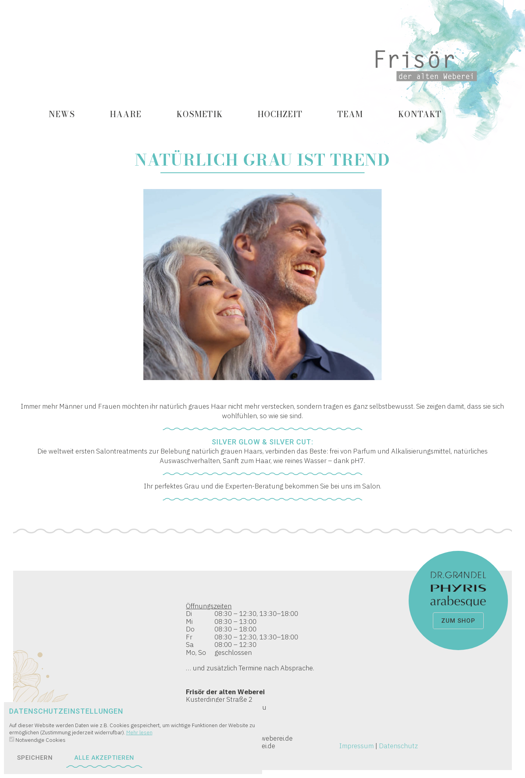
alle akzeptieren (104, 757)
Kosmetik (200, 114)
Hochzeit (280, 114)
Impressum (356, 745)
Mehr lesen (139, 732)
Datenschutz (398, 745)
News (61, 114)
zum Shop (458, 620)
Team (350, 114)
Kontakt (420, 114)
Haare (125, 114)
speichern (35, 757)
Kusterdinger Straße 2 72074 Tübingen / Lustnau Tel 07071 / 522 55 (262, 664)
